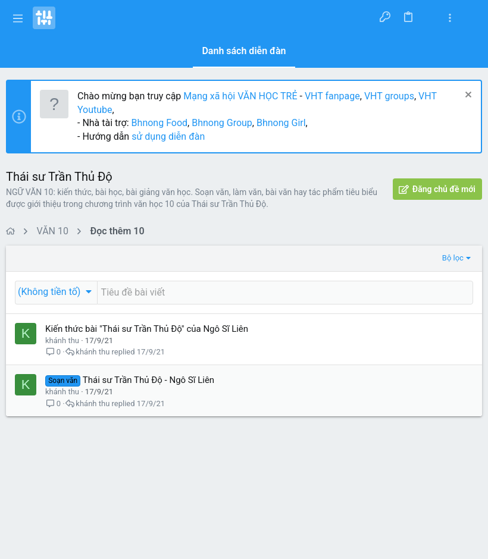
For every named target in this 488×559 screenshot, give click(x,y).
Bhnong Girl (281, 122)
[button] (18, 18)
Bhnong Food (159, 122)
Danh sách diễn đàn (244, 50)
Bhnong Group (222, 122)
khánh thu (62, 340)
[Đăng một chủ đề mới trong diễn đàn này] (285, 292)
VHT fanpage (332, 96)
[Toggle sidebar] (450, 18)
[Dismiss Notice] (467, 96)
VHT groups (389, 96)
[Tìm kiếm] (471, 18)
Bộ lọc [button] (453, 257)
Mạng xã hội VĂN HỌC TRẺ (239, 96)
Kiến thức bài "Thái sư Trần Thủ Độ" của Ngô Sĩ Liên (146, 329)
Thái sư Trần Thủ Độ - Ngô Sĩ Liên (148, 380)
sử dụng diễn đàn (167, 136)
